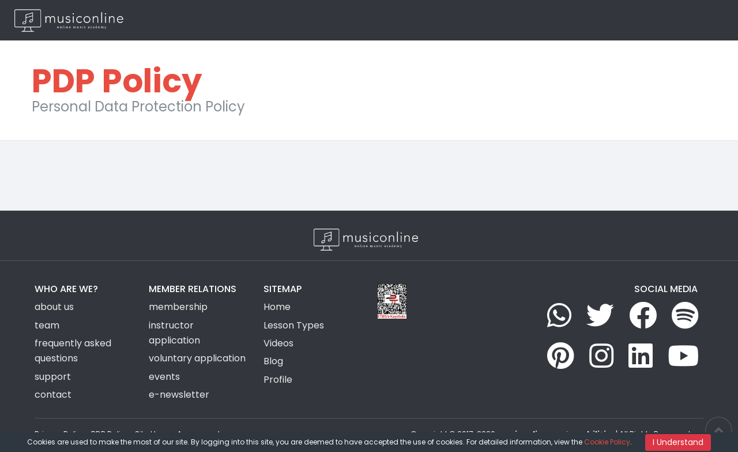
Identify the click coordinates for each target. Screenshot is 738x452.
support (53, 376)
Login (652, 19)
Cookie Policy (607, 442)
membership (178, 306)
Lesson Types (390, 19)
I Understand (678, 442)
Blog (578, 19)
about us (54, 306)
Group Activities (459, 19)
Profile (277, 379)
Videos (515, 19)
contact (53, 394)
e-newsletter (179, 394)
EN (703, 19)
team (47, 325)
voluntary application (197, 358)
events (164, 376)
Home (342, 19)
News (549, 19)
